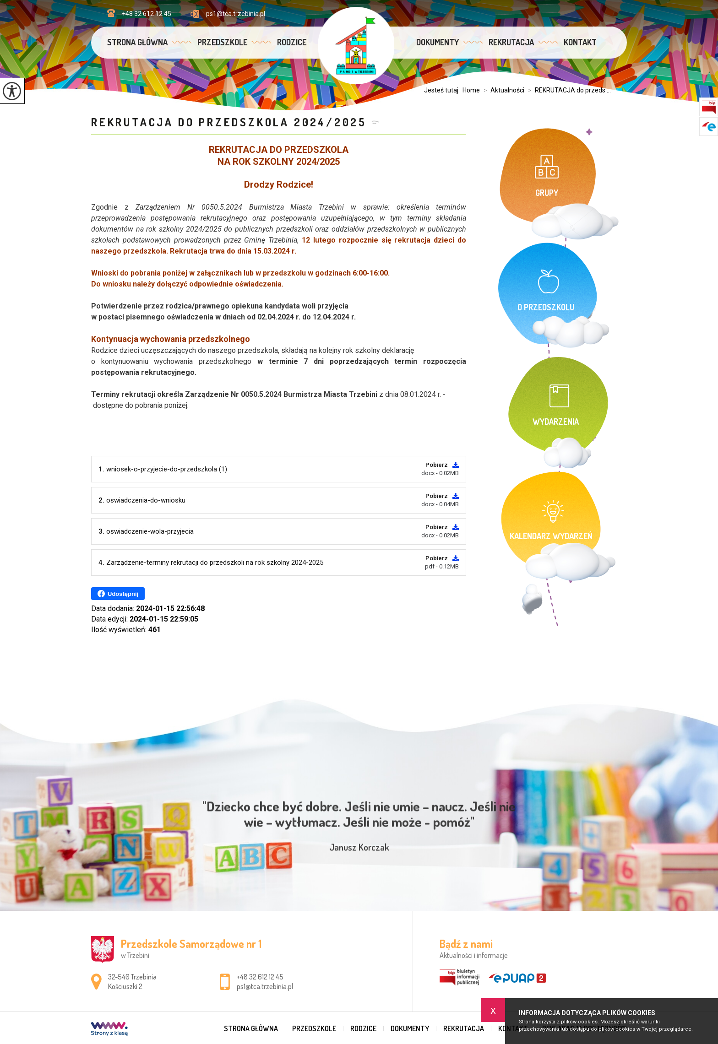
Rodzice (291, 42)
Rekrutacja (511, 42)
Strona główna (137, 42)
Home (471, 90)
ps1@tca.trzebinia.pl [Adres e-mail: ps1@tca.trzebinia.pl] (265, 986)
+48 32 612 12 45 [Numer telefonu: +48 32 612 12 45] (260, 976)
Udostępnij (118, 593)
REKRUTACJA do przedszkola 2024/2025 (229, 122)
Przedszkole (222, 42)
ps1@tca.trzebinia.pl (227, 14)
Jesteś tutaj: (443, 90)
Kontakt (580, 42)
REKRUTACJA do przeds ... (567, 90)
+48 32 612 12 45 (139, 13)
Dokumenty (437, 42)
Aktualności (502, 90)
